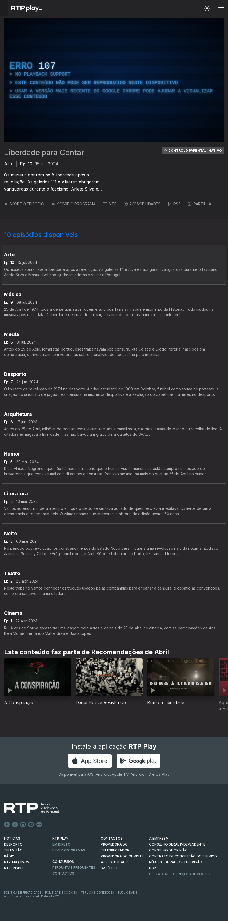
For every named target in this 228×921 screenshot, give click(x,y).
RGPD (153, 868)
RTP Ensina (14, 868)
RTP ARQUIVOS (16, 862)
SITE (109, 204)
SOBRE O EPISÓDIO (24, 204)
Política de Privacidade (22, 892)
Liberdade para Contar (44, 152)
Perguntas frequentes (73, 867)
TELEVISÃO (13, 850)
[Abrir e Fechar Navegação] (221, 9)
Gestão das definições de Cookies (180, 874)
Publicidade (127, 892)
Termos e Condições (97, 892)
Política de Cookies (61, 892)
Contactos (63, 873)
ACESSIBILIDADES (142, 204)
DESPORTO (13, 844)
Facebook (7, 824)
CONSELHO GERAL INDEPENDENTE (177, 844)
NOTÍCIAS (12, 838)
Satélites (110, 868)
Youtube (31, 824)
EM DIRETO (61, 844)
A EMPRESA (158, 838)
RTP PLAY (60, 838)
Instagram (23, 824)
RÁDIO (9, 856)
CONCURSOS (63, 862)
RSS (174, 204)
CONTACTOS (112, 838)
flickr (39, 824)
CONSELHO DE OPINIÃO (168, 850)
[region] (114, 80)
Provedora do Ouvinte (122, 856)
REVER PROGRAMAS (68, 850)
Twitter (15, 824)
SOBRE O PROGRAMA (73, 204)
